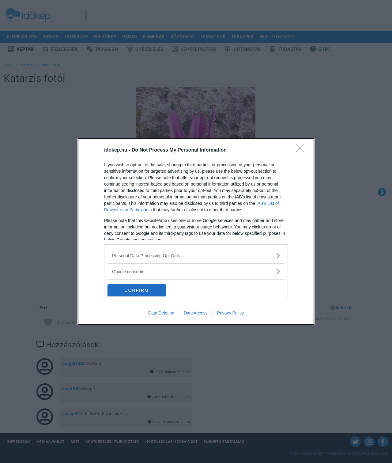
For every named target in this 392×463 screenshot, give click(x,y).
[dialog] (196, 231)
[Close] (302, 150)
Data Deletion (161, 313)
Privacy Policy (230, 313)
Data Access (196, 313)
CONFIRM (136, 290)
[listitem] (196, 255)
